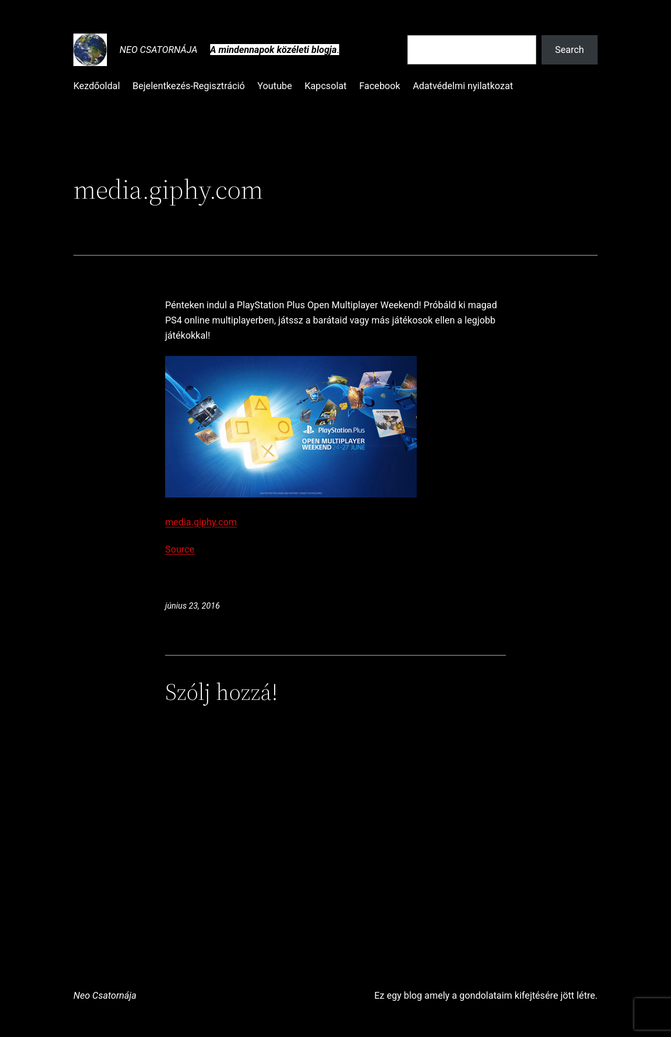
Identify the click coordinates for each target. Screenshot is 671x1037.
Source (179, 549)
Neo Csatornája (159, 49)
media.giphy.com (201, 521)
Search (569, 49)
